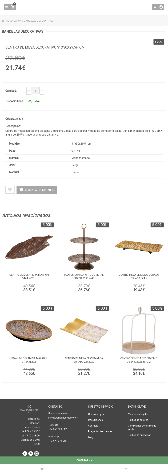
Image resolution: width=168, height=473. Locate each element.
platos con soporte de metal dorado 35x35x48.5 (84, 277)
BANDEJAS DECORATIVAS (40, 20)
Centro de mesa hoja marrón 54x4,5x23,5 (29, 277)
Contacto (93, 425)
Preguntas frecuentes (100, 431)
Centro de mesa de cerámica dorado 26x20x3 (84, 360)
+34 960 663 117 (57, 429)
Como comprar (96, 414)
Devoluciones (95, 420)
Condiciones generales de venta (142, 427)
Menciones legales (138, 414)
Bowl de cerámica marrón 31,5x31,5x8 (29, 360)
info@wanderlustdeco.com (63, 417)
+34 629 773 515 (57, 441)
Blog (90, 437)
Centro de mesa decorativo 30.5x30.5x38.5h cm (138, 360)
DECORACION (14, 20)
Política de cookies (138, 420)
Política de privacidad (139, 435)
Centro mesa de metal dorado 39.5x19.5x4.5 (139, 277)
